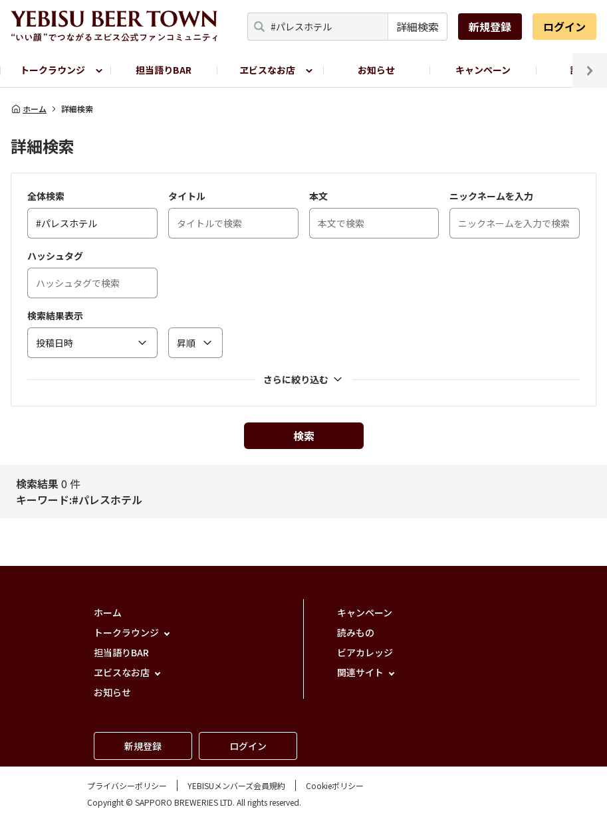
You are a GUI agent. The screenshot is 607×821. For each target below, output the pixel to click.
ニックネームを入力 (491, 196)
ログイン (564, 27)
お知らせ (376, 69)
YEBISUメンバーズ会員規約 (236, 785)
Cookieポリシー (335, 785)
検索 (303, 436)
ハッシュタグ (55, 255)
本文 (318, 196)
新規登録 (490, 27)
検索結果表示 (55, 315)
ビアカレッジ (365, 652)
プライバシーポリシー (127, 785)
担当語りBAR (163, 69)
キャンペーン (483, 69)
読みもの (355, 632)
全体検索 (45, 196)
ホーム (29, 109)
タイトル (186, 196)
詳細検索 (417, 27)
